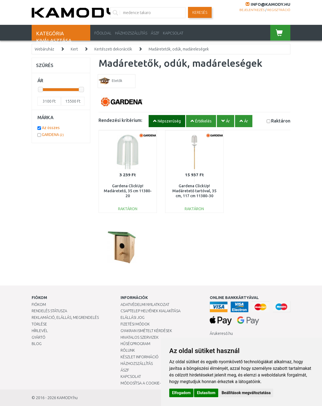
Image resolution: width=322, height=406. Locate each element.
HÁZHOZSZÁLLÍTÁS (131, 33)
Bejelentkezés (251, 10)
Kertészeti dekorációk (113, 49)
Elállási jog (132, 317)
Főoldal (102, 33)
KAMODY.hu (67, 398)
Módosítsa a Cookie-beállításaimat (155, 383)
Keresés (199, 12)
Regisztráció (278, 10)
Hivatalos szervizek (140, 337)
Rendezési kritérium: (120, 120)
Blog (37, 343)
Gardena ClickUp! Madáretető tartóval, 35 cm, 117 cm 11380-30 (194, 191)
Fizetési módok (135, 324)
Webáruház (44, 49)
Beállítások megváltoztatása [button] (246, 393)
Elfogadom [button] (181, 393)
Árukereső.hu (221, 333)
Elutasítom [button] (206, 393)
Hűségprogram (135, 343)
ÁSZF (155, 33)
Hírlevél (40, 330)
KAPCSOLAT (173, 33)
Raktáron (280, 120)
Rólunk (128, 350)
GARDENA (53, 134)
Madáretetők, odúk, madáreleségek (179, 49)
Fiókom (39, 304)
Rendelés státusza (49, 311)
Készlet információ (140, 357)
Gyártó (38, 337)
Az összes (51, 127)
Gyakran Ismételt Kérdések (146, 330)
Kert (74, 49)
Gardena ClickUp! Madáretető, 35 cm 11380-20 (128, 191)
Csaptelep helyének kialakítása (151, 311)
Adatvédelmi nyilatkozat (145, 304)
